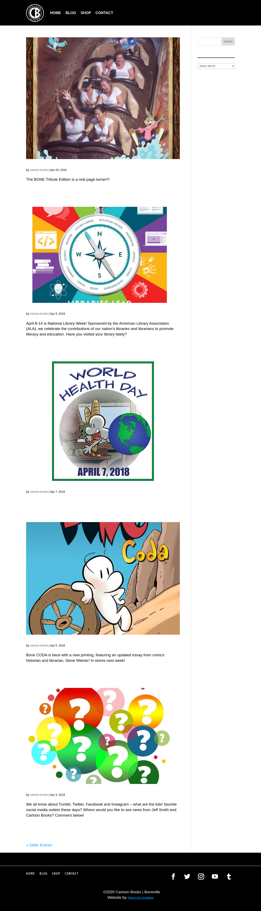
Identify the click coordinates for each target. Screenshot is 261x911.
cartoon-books (39, 170)
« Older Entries (39, 845)
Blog (70, 13)
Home (55, 13)
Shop (86, 13)
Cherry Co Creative (141, 897)
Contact (104, 13)
